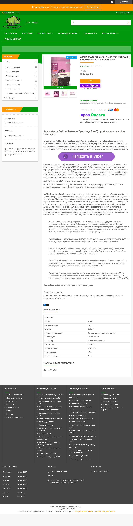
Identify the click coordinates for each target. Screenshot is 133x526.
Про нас (9, 414)
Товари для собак (67, 33)
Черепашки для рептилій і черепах (20, 93)
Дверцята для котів (79, 403)
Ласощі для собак (46, 425)
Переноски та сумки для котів (83, 436)
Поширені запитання (14, 417)
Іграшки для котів (78, 415)
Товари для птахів (13, 85)
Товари (9, 61)
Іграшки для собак (46, 422)
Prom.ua (79, 506)
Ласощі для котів (78, 422)
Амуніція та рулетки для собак (51, 395)
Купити (90, 81)
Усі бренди (10, 98)
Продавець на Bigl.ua (66, 509)
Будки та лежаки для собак (50, 398)
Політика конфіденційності (105, 511)
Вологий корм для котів (81, 400)
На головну (11, 33)
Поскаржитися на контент (83, 511)
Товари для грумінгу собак (49, 457)
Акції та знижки (13, 39)
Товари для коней (13, 89)
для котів (90, 33)
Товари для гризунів (14, 80)
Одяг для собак (45, 434)
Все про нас (44, 33)
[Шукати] (128, 22)
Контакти (27, 33)
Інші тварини (109, 33)
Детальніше (93, 7)
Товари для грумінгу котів (81, 459)
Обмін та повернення (15, 395)
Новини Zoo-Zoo (13, 408)
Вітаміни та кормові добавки (50, 407)
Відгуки (9, 411)
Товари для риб (12, 76)
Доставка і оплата (14, 398)
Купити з (90, 85)
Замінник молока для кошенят (83, 412)
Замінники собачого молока (50, 419)
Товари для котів (12, 72)
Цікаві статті (11, 401)
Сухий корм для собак (48, 453)
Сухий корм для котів (79, 456)
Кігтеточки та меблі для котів (83, 419)
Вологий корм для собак (49, 410)
